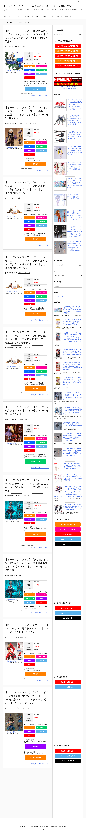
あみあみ (29, 66)
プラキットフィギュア (23, 495)
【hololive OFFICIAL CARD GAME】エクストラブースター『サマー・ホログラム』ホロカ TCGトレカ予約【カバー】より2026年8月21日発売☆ (72, 310)
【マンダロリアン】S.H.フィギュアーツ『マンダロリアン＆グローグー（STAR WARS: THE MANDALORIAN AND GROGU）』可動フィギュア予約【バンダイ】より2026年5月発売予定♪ (74, 231)
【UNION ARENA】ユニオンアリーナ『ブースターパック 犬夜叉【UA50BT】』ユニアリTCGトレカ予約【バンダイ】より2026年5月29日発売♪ (72, 366)
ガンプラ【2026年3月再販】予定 (67, 56)
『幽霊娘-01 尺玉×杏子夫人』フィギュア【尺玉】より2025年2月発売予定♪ (74, 196)
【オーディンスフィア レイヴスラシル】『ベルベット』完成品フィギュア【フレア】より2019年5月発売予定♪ (27, 628)
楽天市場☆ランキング (68, 608)
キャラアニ (30, 70)
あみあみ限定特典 (35, 757)
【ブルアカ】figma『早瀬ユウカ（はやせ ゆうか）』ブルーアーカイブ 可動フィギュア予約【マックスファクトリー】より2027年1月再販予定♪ (72, 396)
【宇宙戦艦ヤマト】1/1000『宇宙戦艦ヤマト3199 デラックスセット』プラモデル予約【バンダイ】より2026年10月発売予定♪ (74, 134)
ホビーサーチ (41, 66)
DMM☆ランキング (68, 544)
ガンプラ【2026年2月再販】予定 (67, 61)
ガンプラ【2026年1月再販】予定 (67, 66)
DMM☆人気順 (67, 618)
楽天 (29, 77)
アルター (27, 419)
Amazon (41, 74)
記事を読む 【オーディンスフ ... (40, 95)
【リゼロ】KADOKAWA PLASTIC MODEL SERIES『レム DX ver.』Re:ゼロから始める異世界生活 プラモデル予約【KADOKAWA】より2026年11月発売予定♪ (72, 437)
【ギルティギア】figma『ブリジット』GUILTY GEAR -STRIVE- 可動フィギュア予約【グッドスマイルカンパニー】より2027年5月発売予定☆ (72, 411)
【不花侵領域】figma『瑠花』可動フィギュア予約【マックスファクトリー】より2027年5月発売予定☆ (72, 424)
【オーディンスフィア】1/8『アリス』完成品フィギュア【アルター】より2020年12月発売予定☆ (27, 410)
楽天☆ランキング (68, 534)
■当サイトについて (59, 296)
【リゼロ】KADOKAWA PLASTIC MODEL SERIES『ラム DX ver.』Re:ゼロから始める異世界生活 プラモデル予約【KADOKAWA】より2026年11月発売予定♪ (72, 452)
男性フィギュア (29, 123)
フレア (36, 123)
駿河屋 (29, 74)
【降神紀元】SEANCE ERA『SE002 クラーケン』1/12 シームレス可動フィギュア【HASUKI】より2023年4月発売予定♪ (74, 150)
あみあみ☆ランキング (68, 524)
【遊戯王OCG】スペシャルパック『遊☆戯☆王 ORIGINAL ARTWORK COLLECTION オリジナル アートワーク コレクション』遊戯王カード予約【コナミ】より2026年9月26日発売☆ (74, 105)
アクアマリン (29, 708)
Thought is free (52, 829)
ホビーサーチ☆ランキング (67, 529)
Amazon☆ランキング (68, 539)
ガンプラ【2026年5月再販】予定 (67, 46)
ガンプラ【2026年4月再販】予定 (67, 51)
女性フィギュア (21, 46)
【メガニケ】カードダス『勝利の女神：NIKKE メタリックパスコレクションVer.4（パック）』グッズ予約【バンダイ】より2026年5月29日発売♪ (72, 381)
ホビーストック (41, 70)
